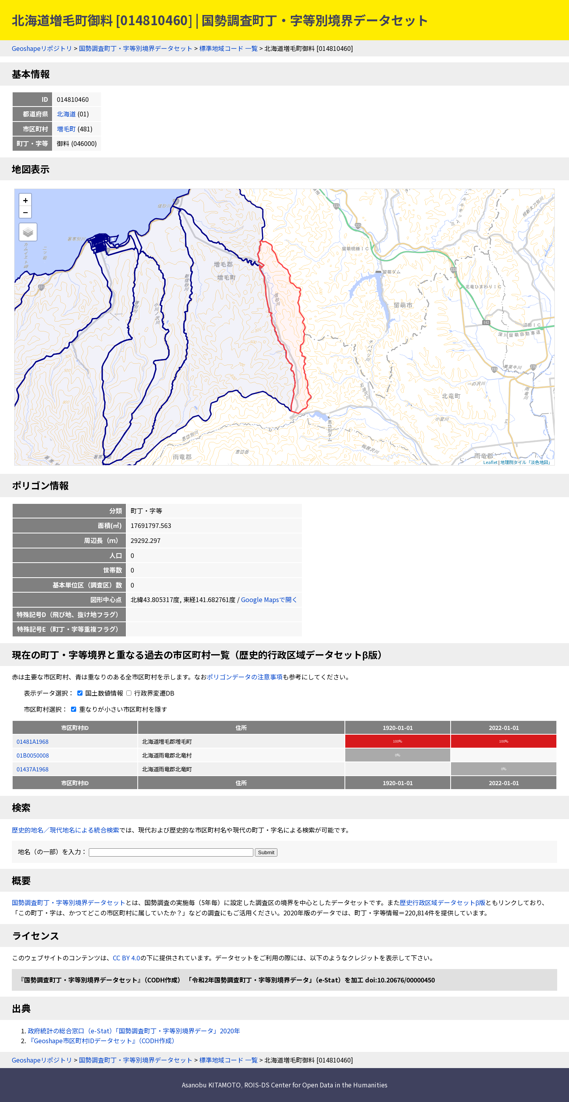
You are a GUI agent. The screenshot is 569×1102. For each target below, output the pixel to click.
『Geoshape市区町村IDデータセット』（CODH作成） (103, 1040)
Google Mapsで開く (269, 599)
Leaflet (490, 462)
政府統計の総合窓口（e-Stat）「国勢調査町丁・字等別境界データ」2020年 (134, 1030)
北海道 (66, 113)
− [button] (25, 212)
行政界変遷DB (150, 693)
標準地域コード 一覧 (228, 48)
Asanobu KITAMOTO (211, 1084)
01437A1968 (33, 769)
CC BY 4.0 (126, 957)
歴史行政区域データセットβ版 (442, 902)
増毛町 (66, 128)
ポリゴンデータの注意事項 (245, 676)
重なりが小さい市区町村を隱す (117, 709)
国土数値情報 (99, 693)
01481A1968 (33, 741)
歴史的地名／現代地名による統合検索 (65, 829)
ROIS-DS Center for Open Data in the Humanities (315, 1084)
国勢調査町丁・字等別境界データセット (136, 48)
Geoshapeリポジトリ (42, 48)
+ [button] (25, 200)
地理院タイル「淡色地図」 (526, 462)
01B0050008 (33, 755)
